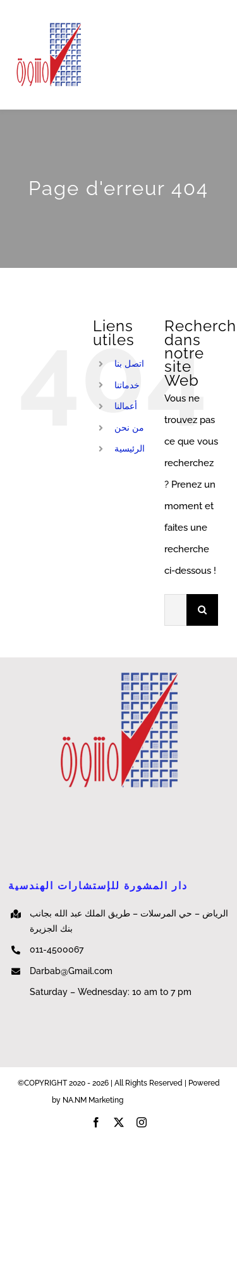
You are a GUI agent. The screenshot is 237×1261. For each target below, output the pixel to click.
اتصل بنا (129, 363)
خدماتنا (127, 385)
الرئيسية (129, 448)
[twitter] (119, 1122)
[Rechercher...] (175, 610)
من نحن (129, 427)
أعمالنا (125, 406)
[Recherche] (202, 610)
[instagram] (142, 1122)
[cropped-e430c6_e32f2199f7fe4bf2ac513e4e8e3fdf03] (48, 25)
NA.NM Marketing (155, 1100)
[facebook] (96, 1122)
